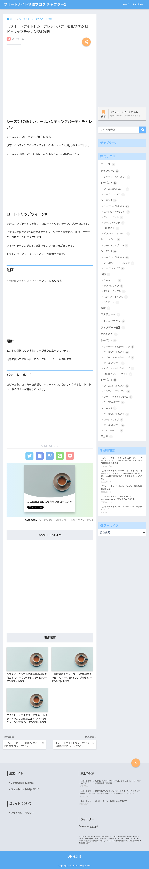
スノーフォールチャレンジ (119, 358)
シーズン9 (109, 200)
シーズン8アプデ (114, 268)
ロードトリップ (71, 520)
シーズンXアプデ (114, 194)
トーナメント (110, 239)
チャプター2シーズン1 (117, 177)
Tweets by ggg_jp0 (88, 826)
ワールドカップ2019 (116, 245)
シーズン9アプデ (114, 223)
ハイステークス (113, 431)
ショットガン (112, 280)
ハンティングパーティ (117, 391)
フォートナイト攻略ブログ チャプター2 (35, 4)
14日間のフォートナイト (118, 374)
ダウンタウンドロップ (117, 234)
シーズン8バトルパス (116, 257)
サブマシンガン (113, 286)
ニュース (108, 164)
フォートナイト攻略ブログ (25, 789)
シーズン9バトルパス (116, 206)
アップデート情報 (113, 327)
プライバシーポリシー (22, 813)
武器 (105, 274)
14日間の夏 (111, 228)
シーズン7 (109, 340)
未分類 (107, 436)
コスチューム (110, 315)
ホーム (126, 4)
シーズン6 (109, 380)
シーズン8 (109, 251)
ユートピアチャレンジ (117, 212)
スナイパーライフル (116, 297)
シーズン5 (87, 520)
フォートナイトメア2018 (118, 397)
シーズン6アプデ (114, 402)
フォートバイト (113, 217)
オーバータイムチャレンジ (119, 347)
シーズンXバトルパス (116, 189)
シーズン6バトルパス (116, 386)
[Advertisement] (50, 58)
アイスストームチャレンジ (119, 368)
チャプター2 (138, 4)
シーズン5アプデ (114, 425)
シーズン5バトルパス (50, 520)
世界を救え (109, 334)
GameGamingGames (22, 783)
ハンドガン (111, 302)
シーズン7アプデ (114, 363)
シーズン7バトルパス (116, 352)
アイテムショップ (113, 321)
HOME (74, 856)
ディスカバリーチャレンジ (119, 263)
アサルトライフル (115, 291)
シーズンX (109, 183)
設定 (105, 308)
